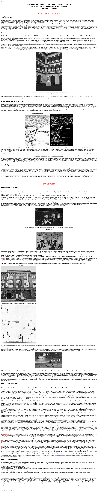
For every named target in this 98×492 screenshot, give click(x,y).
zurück (2, 1)
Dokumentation (60, 455)
